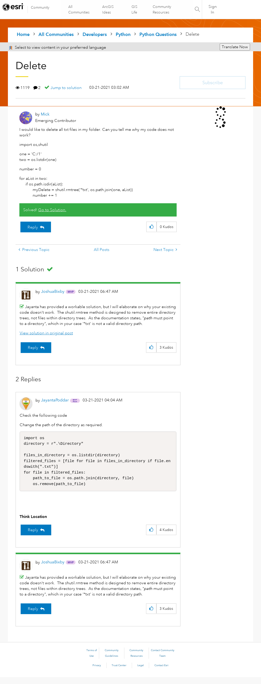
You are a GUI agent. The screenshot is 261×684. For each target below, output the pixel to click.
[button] (151, 227)
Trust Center (119, 672)
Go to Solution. (52, 209)
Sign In (212, 9)
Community (40, 7)
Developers (95, 34)
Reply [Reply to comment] (33, 347)
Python (123, 34)
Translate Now (235, 46)
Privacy (97, 672)
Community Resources (161, 9)
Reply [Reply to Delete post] (33, 227)
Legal (140, 672)
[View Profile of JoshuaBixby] (52, 291)
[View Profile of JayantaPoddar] (55, 400)
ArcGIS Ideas (108, 9)
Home (23, 34)
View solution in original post (46, 333)
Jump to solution (66, 87)
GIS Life (134, 9)
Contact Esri (161, 672)
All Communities (79, 9)
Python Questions (158, 34)
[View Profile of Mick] (45, 114)
